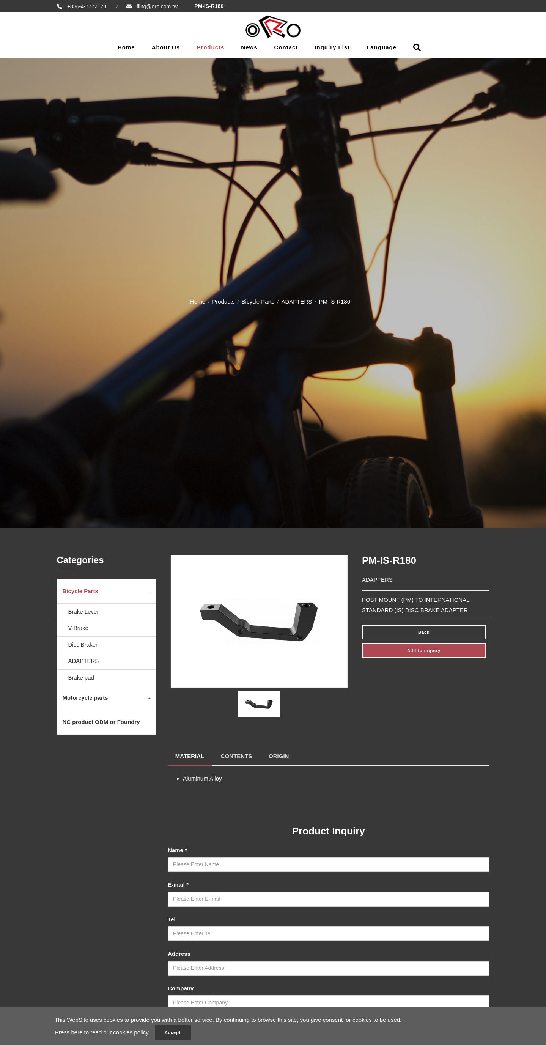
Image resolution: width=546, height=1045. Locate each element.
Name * (177, 850)
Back (424, 632)
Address (179, 953)
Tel (172, 919)
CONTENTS (237, 755)
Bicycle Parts (258, 301)
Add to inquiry (424, 650)
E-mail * (178, 884)
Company (181, 988)
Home (126, 47)
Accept (173, 1033)
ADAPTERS (296, 301)
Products (210, 47)
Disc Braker (83, 644)
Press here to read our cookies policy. (102, 1032)
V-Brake (78, 628)
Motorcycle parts (85, 697)
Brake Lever (83, 611)
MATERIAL (189, 755)
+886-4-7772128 (86, 6)
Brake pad (81, 677)
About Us (166, 47)
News (249, 47)
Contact (286, 47)
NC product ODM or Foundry (101, 722)
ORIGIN (279, 755)
